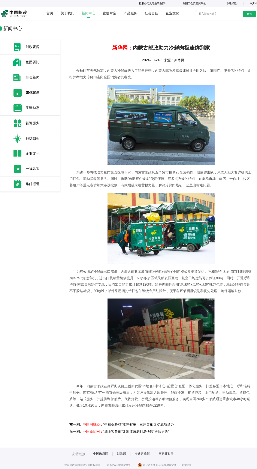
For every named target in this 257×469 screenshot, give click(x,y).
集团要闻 (32, 62)
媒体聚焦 (32, 92)
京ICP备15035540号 (118, 464)
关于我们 (67, 13)
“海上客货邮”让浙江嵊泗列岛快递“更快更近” (126, 431)
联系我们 (187, 464)
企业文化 (172, 13)
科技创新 (32, 138)
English (253, 3)
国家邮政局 (165, 453)
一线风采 (32, 168)
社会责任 (151, 13)
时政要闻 (32, 47)
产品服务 (130, 13)
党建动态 (32, 108)
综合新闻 (32, 77)
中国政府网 (100, 453)
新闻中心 (88, 13)
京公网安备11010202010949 (157, 464)
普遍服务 (32, 123)
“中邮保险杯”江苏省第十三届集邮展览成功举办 (128, 424)
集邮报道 (32, 184)
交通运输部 (142, 453)
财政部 (121, 453)
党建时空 (109, 13)
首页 (49, 13)
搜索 (249, 13)
